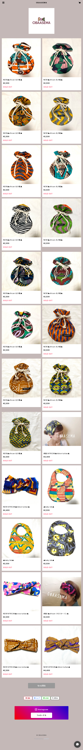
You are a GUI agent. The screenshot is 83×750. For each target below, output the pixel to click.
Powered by (41, 739)
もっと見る (41, 686)
